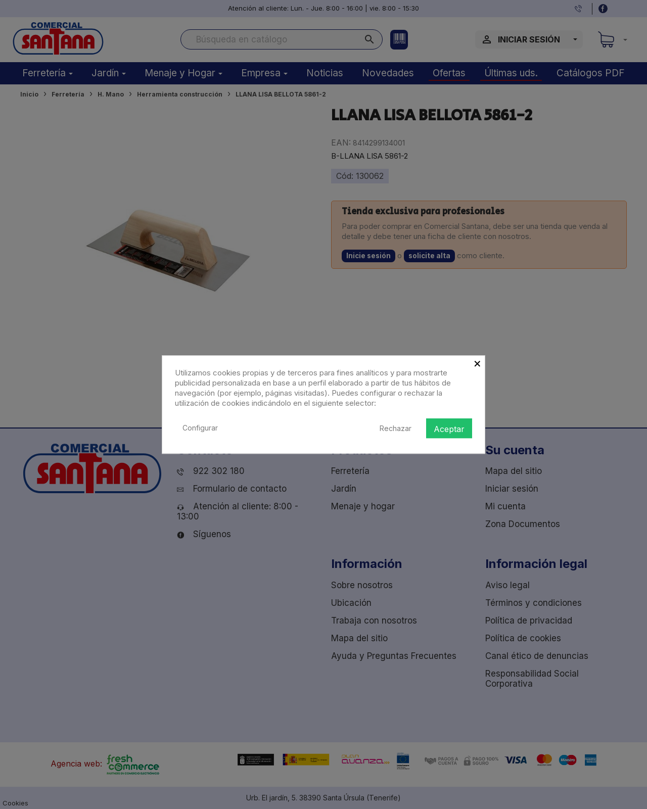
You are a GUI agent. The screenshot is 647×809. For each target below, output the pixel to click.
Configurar (200, 427)
